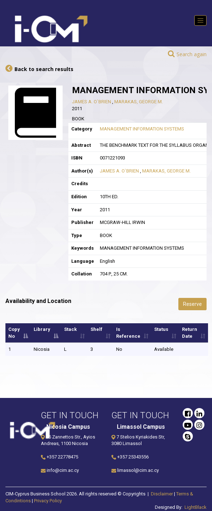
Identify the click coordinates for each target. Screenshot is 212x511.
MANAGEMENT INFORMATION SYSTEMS (142, 129)
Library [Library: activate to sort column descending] (42, 329)
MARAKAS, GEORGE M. (138, 101)
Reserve (192, 304)
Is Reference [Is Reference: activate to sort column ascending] (128, 333)
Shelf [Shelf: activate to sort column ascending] (96, 329)
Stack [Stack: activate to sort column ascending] (70, 329)
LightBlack (196, 507)
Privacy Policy (48, 500)
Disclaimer (162, 494)
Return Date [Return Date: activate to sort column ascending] (189, 333)
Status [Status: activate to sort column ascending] (161, 329)
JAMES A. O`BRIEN (92, 101)
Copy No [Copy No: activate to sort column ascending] (14, 333)
